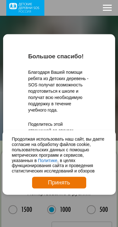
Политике (48, 160)
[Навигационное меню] (107, 8)
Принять (59, 182)
